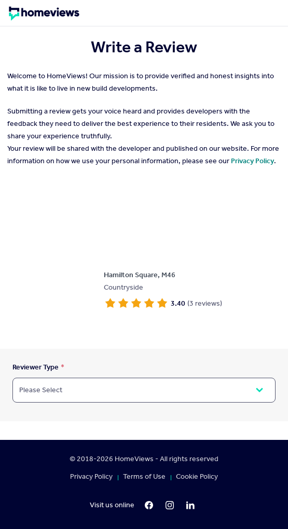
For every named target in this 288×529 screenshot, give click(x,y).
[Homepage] (44, 17)
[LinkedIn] (190, 505)
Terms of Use (144, 476)
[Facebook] (149, 505)
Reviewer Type (35, 367)
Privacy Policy (252, 160)
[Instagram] (170, 505)
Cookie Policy (197, 476)
